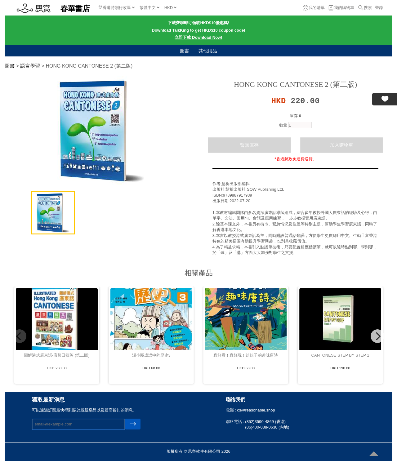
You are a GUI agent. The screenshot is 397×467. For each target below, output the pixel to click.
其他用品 (207, 50)
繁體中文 (149, 7)
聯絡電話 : (235, 421)
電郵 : (231, 410)
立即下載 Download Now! (198, 37)
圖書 (184, 50)
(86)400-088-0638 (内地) (267, 427)
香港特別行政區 (117, 7)
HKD (170, 7)
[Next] (377, 336)
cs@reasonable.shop (256, 410)
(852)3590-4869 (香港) (265, 421)
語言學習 (30, 66)
